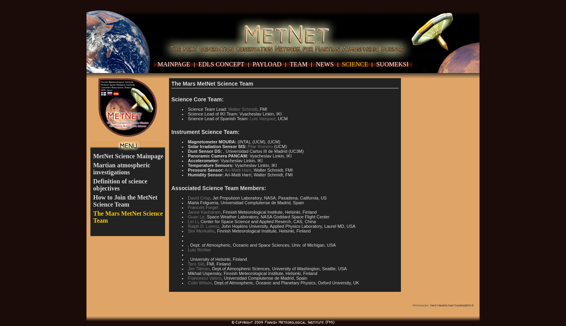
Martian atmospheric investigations (121, 169)
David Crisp (199, 198)
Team (298, 64)
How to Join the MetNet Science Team (125, 201)
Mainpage (174, 64)
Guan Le (196, 216)
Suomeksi (392, 64)
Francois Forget (203, 207)
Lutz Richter (199, 249)
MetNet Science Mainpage (128, 156)
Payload (267, 64)
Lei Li (193, 221)
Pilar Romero (260, 146)
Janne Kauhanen (204, 212)
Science (355, 64)
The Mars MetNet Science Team (128, 217)
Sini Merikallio (201, 231)
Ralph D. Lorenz (203, 226)
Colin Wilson (200, 282)
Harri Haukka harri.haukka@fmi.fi (452, 305)
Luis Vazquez (263, 118)
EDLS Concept (221, 64)
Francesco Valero (204, 278)
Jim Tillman (198, 268)
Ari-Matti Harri (238, 170)
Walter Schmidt (242, 109)
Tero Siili (196, 264)
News (324, 64)
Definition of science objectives (120, 185)
